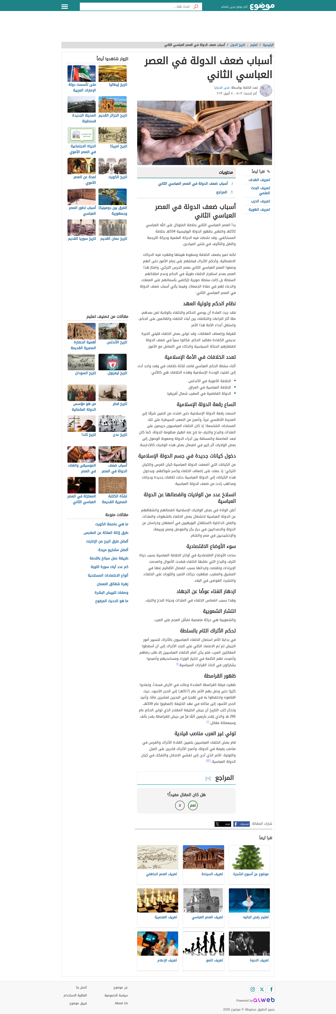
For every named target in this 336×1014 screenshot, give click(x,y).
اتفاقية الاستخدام (75, 995)
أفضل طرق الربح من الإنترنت (107, 541)
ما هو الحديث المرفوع (111, 601)
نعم (193, 805)
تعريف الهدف (259, 179)
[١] (177, 664)
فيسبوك (244, 824)
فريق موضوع (78, 1003)
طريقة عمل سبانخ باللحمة (108, 558)
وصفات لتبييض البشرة (111, 593)
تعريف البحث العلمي (260, 190)
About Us (121, 1003)
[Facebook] (271, 989)
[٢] (208, 721)
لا (180, 805)
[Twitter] (261, 989)
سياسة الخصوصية (116, 995)
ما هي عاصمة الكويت (111, 524)
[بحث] (196, 7)
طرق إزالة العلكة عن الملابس (106, 533)
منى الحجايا (222, 88)
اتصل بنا (81, 987)
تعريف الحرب (260, 201)
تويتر (227, 824)
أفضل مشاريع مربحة (113, 550)
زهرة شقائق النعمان (112, 584)
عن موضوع (120, 987)
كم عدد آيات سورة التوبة (109, 567)
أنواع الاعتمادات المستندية (108, 575)
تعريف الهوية (259, 209)
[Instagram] (252, 989)
